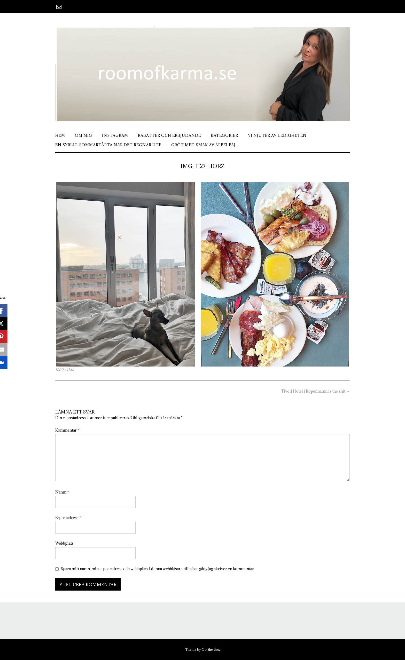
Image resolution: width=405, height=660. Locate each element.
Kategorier (224, 135)
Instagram (115, 135)
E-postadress (68, 517)
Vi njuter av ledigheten (277, 135)
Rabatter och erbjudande (169, 135)
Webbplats (64, 543)
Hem (60, 135)
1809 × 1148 (64, 370)
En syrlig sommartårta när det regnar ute (108, 144)
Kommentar (67, 430)
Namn (62, 492)
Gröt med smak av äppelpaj (203, 144)
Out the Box (211, 649)
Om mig (83, 135)
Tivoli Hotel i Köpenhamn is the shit (315, 391)
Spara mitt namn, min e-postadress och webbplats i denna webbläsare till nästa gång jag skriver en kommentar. (158, 568)
